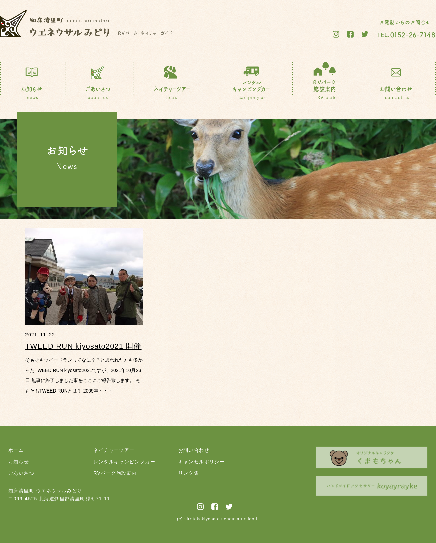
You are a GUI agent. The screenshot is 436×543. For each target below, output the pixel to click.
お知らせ (18, 461)
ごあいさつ (21, 473)
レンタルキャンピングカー (124, 461)
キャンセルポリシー (201, 461)
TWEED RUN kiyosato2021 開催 (83, 346)
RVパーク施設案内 (115, 473)
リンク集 (188, 473)
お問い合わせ (193, 450)
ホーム (16, 450)
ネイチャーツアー (113, 450)
